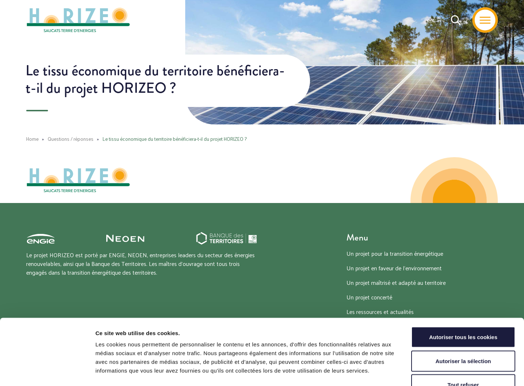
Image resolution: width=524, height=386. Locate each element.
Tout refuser (463, 338)
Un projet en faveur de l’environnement (394, 268)
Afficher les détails (400, 372)
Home (32, 138)
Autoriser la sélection (463, 314)
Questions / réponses (71, 138)
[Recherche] (456, 20)
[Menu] (485, 20)
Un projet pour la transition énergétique (394, 253)
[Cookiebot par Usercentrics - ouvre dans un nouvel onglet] (47, 371)
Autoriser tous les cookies (463, 290)
